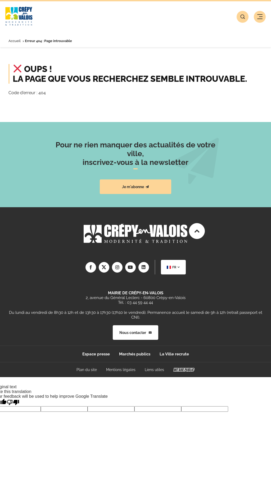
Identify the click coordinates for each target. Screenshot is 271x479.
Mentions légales (121, 370)
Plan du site (86, 370)
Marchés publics (134, 354)
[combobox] (173, 267)
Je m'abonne (135, 187)
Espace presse (96, 354)
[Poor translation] (13, 402)
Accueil (14, 41)
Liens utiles (154, 370)
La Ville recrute (174, 354)
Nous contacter (135, 333)
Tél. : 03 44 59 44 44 (135, 302)
